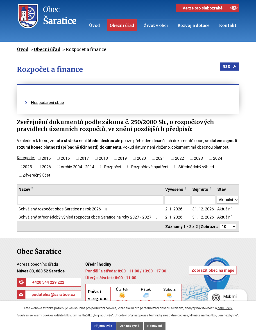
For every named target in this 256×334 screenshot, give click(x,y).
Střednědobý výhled (196, 166)
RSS (229, 67)
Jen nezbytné (130, 325)
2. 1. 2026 (173, 209)
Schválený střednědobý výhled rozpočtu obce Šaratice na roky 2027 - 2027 (88, 217)
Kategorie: (26, 157)
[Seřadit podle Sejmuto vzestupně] (210, 187)
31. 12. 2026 (203, 209)
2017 (84, 158)
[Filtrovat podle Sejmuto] (203, 200)
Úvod (94, 25)
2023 (198, 158)
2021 (160, 158)
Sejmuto (200, 189)
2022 (179, 158)
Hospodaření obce (47, 102)
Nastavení (157, 325)
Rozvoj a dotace (193, 25)
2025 (27, 166)
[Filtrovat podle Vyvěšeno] (177, 200)
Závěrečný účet (36, 175)
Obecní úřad (122, 25)
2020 (141, 158)
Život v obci (156, 25)
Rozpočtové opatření (149, 166)
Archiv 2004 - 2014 (77, 166)
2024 (217, 158)
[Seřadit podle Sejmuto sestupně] (210, 189)
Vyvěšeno (174, 189)
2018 (103, 158)
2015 (46, 158)
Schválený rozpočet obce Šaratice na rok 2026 (63, 209)
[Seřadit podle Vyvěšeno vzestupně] (185, 187)
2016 (65, 158)
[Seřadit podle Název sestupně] (32, 189)
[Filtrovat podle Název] (90, 200)
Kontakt (227, 25)
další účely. (225, 307)
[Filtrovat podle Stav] (227, 199)
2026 (46, 166)
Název (24, 189)
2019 (122, 158)
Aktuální (224, 209)
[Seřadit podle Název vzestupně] (32, 187)
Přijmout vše (100, 325)
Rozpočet (112, 166)
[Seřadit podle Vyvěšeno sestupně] (185, 189)
